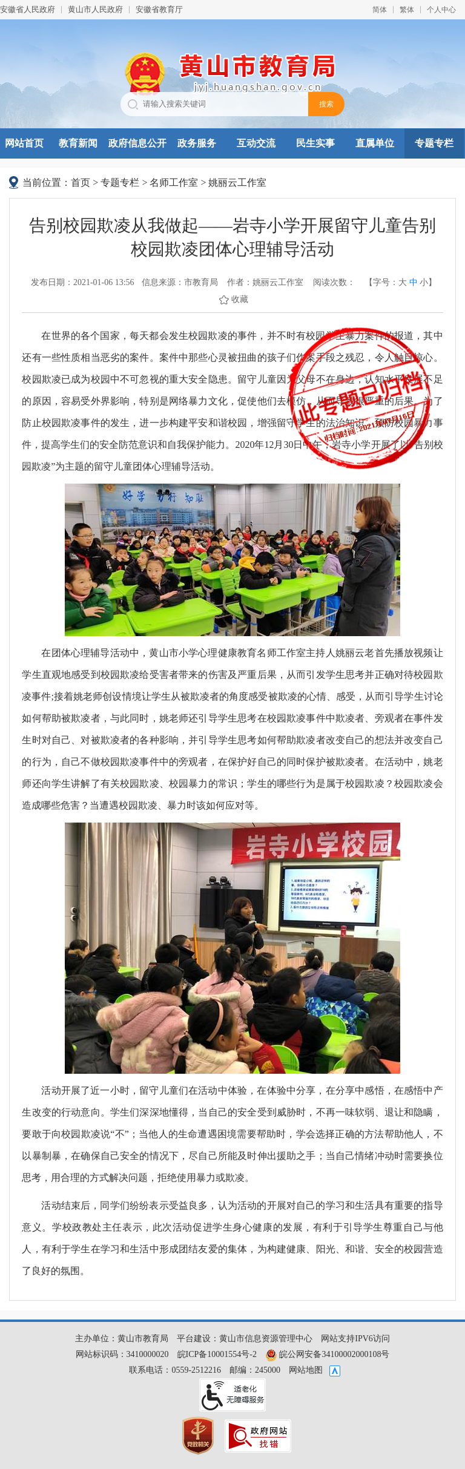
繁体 (407, 9)
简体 (379, 9)
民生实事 (315, 143)
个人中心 (441, 9)
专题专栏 (434, 143)
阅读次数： (334, 282)
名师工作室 (174, 182)
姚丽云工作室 (237, 182)
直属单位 (374, 143)
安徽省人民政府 (27, 9)
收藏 (239, 299)
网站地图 (306, 1370)
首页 (80, 182)
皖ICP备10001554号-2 (217, 1354)
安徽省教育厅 (159, 9)
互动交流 (256, 143)
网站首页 (24, 143)
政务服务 (196, 143)
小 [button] (424, 282)
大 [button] (402, 282)
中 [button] (413, 282)
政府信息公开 (137, 143)
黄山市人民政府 (95, 9)
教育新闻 (78, 143)
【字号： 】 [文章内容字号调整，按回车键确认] (400, 282)
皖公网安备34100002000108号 (327, 1354)
